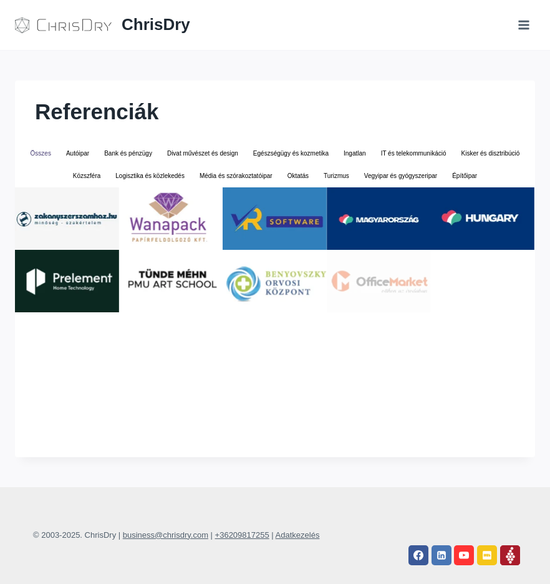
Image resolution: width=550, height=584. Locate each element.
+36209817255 (242, 535)
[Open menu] (523, 24)
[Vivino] (510, 555)
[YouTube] (464, 555)
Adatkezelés (298, 535)
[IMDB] (487, 555)
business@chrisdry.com (165, 535)
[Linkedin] (441, 555)
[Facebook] (418, 555)
